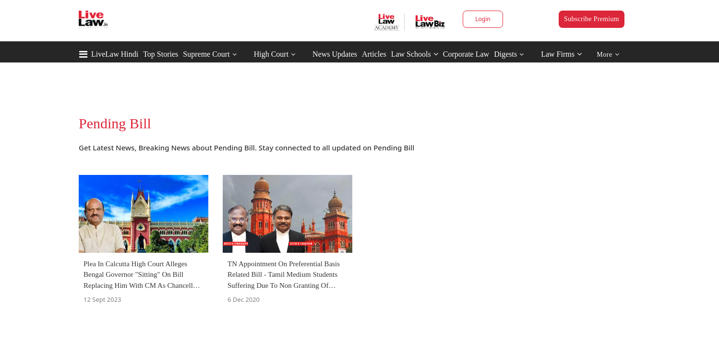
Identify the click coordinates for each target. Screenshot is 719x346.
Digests (505, 54)
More (608, 54)
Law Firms (561, 54)
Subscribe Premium (591, 19)
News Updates (334, 54)
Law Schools (414, 54)
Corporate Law (466, 54)
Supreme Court (206, 54)
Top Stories (160, 54)
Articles (374, 54)
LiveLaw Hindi (114, 54)
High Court (271, 54)
